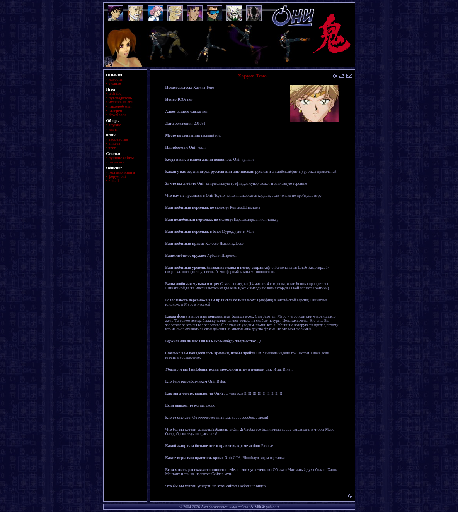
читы (113, 129)
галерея (115, 110)
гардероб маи (120, 106)
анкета (115, 143)
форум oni (117, 176)
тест (112, 148)
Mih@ (259, 507)
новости (116, 79)
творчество (118, 139)
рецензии (117, 162)
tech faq (115, 93)
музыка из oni (121, 102)
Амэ (204, 507)
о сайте (115, 83)
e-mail (114, 181)
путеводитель (120, 98)
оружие (115, 125)
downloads (117, 115)
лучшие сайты (121, 158)
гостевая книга (122, 172)
